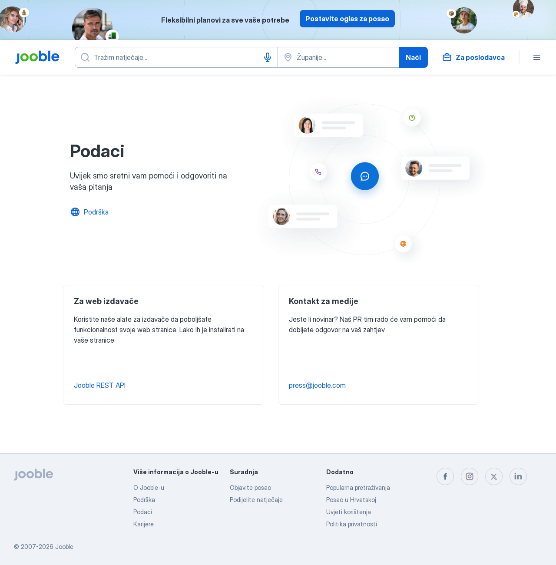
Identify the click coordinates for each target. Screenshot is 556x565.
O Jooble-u (148, 487)
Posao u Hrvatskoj (351, 499)
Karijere (143, 524)
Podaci (142, 511)
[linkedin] (518, 476)
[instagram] (469, 476)
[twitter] (494, 476)
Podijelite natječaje (256, 499)
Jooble (64, 546)
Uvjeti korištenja (348, 511)
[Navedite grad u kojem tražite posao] (338, 57)
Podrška (144, 499)
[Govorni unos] (267, 57)
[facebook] (445, 476)
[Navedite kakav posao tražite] (176, 57)
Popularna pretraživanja (358, 487)
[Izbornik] (536, 57)
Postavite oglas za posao (347, 18)
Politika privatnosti (351, 524)
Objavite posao (250, 487)
